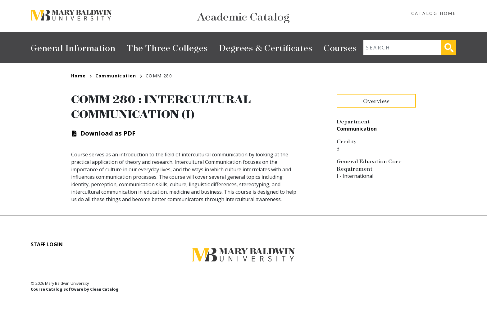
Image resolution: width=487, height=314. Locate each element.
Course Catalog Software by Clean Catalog (75, 289)
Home (81, 76)
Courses (340, 47)
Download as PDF (107, 133)
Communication (118, 76)
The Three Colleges (167, 47)
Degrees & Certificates (265, 47)
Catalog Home (433, 13)
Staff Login (47, 244)
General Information (73, 47)
